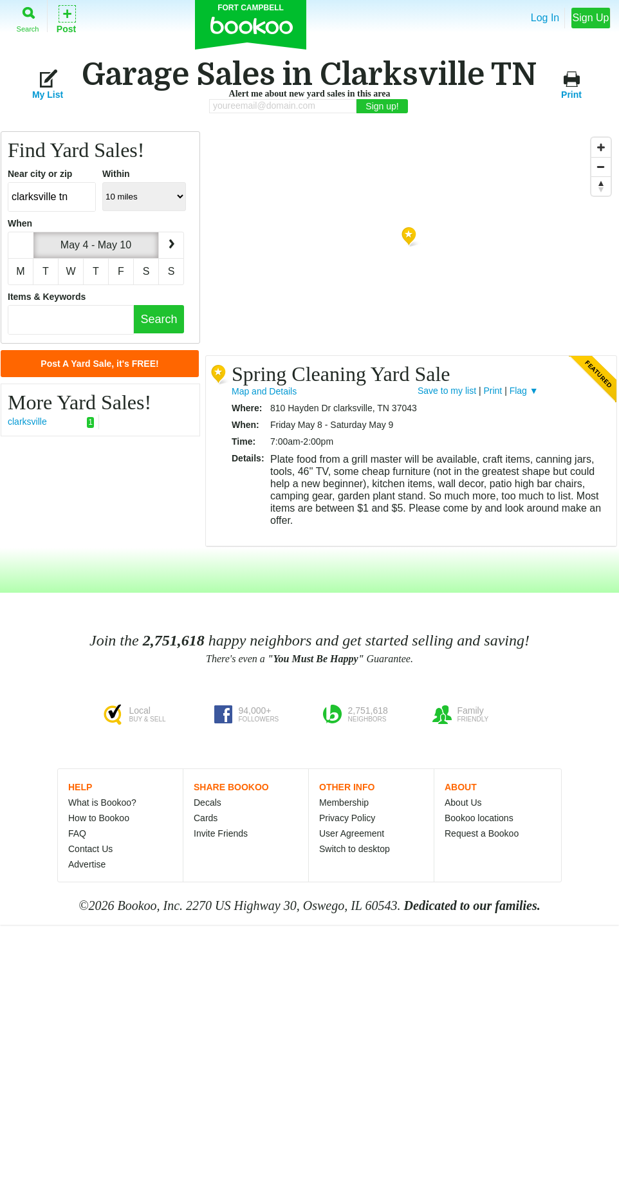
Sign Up (591, 17)
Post (66, 18)
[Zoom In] (601, 147)
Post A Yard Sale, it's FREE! (99, 363)
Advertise (87, 864)
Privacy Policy (347, 818)
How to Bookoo (98, 818)
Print (571, 84)
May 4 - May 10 (95, 244)
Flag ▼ (524, 390)
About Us (463, 802)
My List (47, 84)
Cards (205, 818)
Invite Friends (221, 833)
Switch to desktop (354, 849)
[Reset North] (601, 186)
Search (28, 17)
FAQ (77, 833)
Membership (344, 802)
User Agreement (351, 833)
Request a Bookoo (482, 833)
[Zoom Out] (601, 166)
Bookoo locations (479, 818)
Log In (545, 17)
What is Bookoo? (102, 802)
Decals (207, 802)
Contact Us (90, 849)
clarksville (51, 422)
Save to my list (447, 390)
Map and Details (264, 391)
